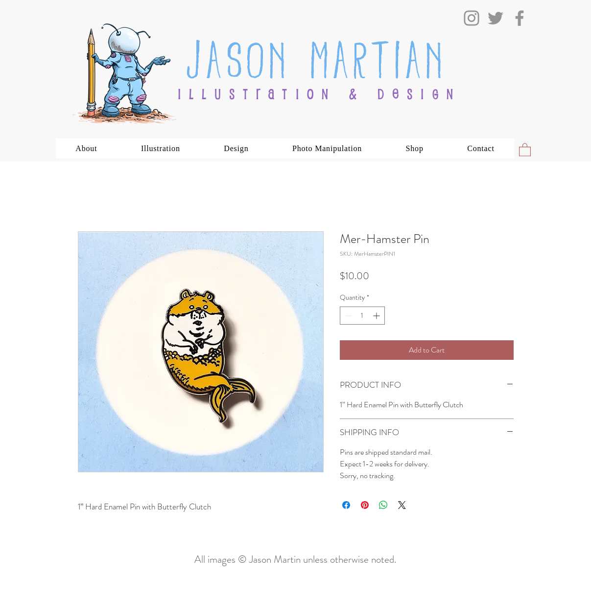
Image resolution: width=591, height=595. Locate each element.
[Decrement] (347, 315)
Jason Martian (316, 56)
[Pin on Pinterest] (365, 505)
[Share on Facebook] (346, 505)
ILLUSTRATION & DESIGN (319, 94)
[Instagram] (471, 18)
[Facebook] (519, 18)
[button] (87, 148)
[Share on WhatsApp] (383, 505)
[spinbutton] (362, 315)
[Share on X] (402, 505)
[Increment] (377, 315)
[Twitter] (495, 18)
